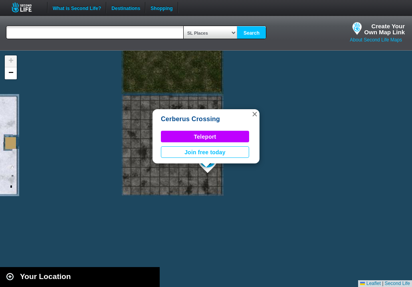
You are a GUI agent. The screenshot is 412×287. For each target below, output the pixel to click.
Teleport (205, 137)
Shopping (161, 8)
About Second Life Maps (376, 40)
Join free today (205, 152)
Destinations (125, 8)
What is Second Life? (77, 8)
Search (251, 33)
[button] (254, 114)
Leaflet (370, 283)
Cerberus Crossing (190, 119)
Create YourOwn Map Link (384, 29)
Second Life (26, 7)
